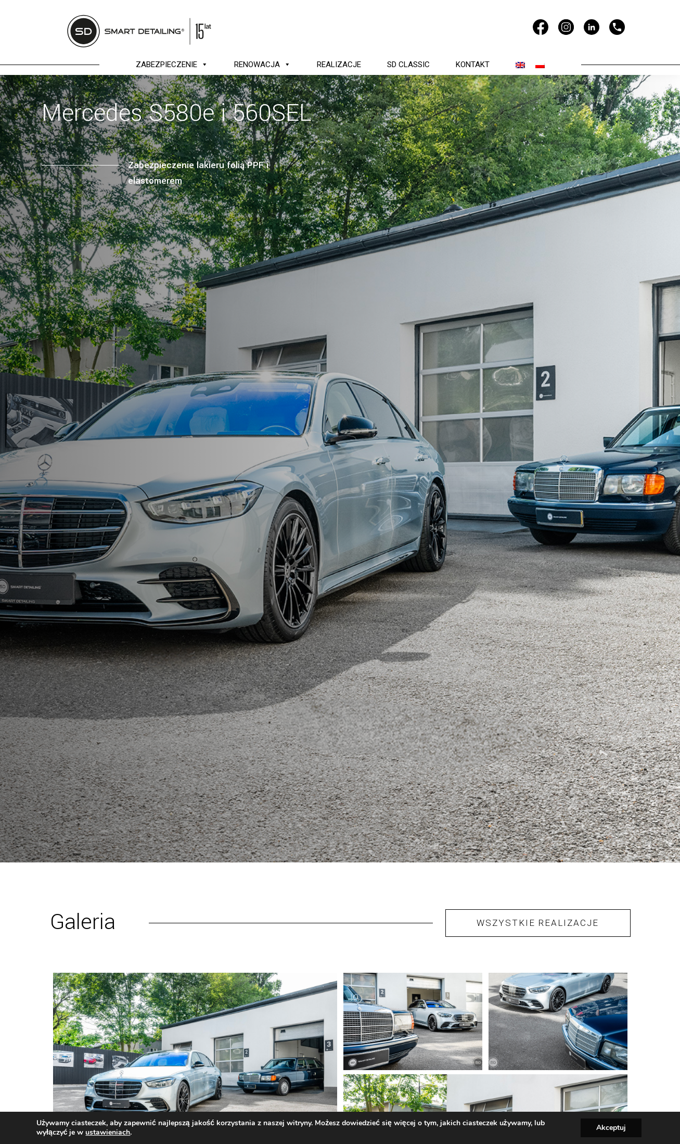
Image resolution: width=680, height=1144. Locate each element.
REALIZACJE (339, 64)
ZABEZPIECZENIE (172, 64)
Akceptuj (611, 1128)
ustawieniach (107, 1132)
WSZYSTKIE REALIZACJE (538, 923)
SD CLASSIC (408, 64)
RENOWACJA (262, 64)
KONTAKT (473, 64)
